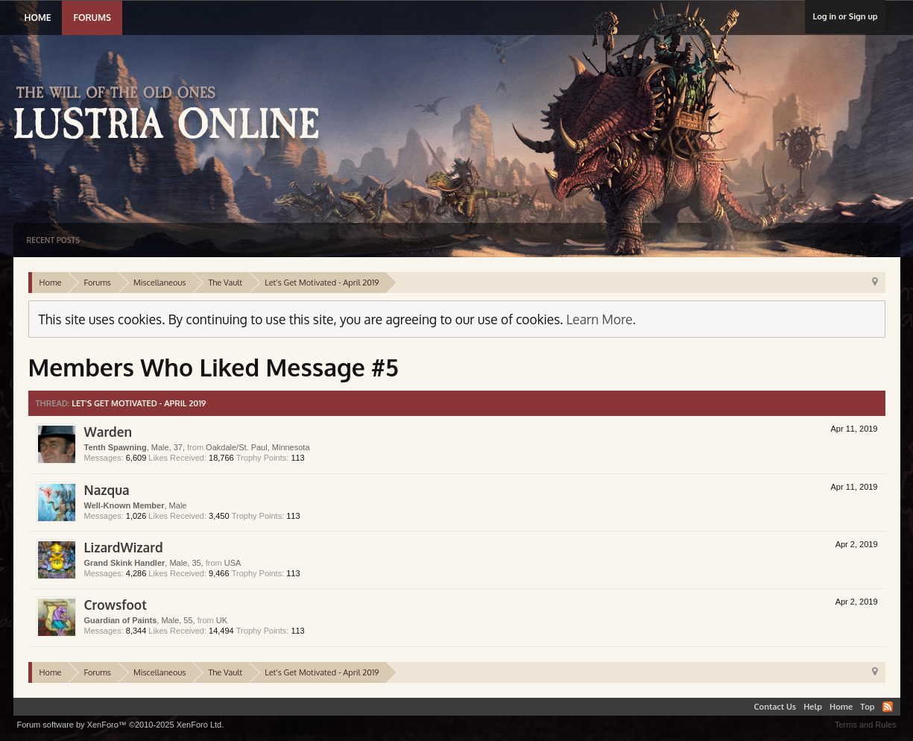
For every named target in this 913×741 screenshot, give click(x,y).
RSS (887, 706)
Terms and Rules (866, 724)
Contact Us (775, 706)
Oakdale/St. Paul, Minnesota (257, 447)
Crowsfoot (115, 604)
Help (812, 706)
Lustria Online (171, 115)
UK (221, 620)
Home (38, 17)
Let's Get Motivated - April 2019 (139, 403)
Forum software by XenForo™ (120, 724)
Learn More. (601, 319)
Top (867, 706)
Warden (108, 431)
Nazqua (107, 490)
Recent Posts (53, 240)
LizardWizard (123, 547)
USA (232, 562)
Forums (91, 17)
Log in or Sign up (844, 16)
